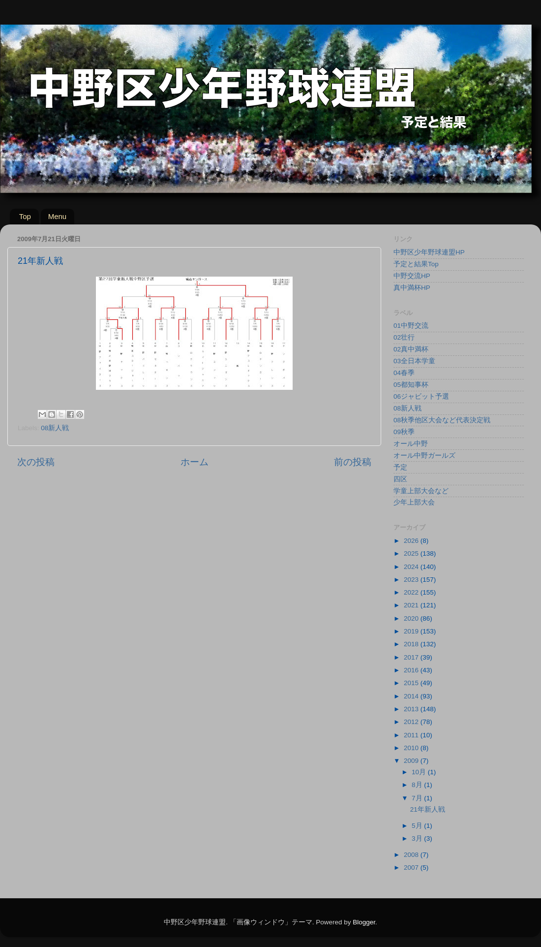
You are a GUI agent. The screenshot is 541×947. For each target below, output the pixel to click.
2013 (412, 709)
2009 (412, 760)
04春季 (404, 373)
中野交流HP (411, 276)
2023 (412, 579)
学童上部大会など (421, 491)
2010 (412, 748)
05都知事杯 (410, 384)
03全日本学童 (414, 361)
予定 (400, 467)
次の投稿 (36, 462)
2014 (412, 696)
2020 (412, 618)
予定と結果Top (416, 264)
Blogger (364, 922)
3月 (418, 838)
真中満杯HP (411, 287)
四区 (400, 479)
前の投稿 (352, 462)
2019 (412, 631)
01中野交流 (410, 325)
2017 (412, 657)
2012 (412, 722)
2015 (412, 683)
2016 (412, 670)
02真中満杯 (410, 349)
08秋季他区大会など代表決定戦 (441, 420)
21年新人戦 (427, 809)
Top (25, 216)
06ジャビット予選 (421, 396)
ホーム (194, 462)
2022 (412, 592)
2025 (412, 553)
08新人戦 (55, 428)
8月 (418, 785)
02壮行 (404, 337)
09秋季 (404, 432)
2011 (412, 735)
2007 (412, 867)
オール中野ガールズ (424, 455)
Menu (57, 216)
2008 (412, 854)
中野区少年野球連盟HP (429, 252)
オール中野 (410, 443)
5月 (418, 825)
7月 (418, 798)
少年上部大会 (414, 502)
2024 (412, 566)
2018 (412, 644)
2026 (412, 540)
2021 (412, 605)
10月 (420, 772)
